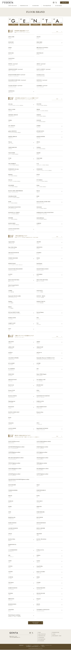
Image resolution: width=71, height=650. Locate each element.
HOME (39, 632)
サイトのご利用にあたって (28, 645)
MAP (57, 31)
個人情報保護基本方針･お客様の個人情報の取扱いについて (33, 646)
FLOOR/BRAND (58, 5)
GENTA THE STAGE (12, 5)
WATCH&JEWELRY (47, 5)
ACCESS (53, 634)
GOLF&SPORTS (35, 5)
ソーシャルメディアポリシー (36, 645)
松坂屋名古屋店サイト (20, 645)
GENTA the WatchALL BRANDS (37, 623)
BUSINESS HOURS (55, 632)
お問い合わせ (43, 646)
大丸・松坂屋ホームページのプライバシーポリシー (47, 645)
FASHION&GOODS (24, 5)
